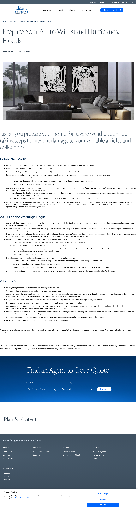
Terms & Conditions (87, 491)
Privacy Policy (99, 491)
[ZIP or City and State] (41, 389)
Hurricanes (21, 22)
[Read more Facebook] (12, 491)
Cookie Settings (129, 491)
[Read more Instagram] (8, 491)
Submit (104, 389)
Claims (72, 10)
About (60, 10)
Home (5, 22)
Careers (115, 2)
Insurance (46, 10)
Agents (93, 2)
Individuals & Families (42, 452)
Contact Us (7, 452)
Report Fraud (109, 491)
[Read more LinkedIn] (4, 491)
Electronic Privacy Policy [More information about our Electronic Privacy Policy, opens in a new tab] (23, 500)
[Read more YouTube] (17, 491)
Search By (30, 383)
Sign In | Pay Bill (112, 10)
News (5, 483)
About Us (6, 473)
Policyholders (98, 455)
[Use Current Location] (55, 389)
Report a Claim (69, 452)
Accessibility (118, 491)
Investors (104, 2)
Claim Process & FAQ (71, 455)
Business (36, 455)
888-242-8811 (8, 458)
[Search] (132, 2)
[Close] (134, 501)
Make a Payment (100, 452)
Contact (126, 2)
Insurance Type (68, 383)
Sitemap (76, 491)
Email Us (6, 455)
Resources (86, 10)
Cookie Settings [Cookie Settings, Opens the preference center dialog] (103, 496)
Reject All (103, 502)
